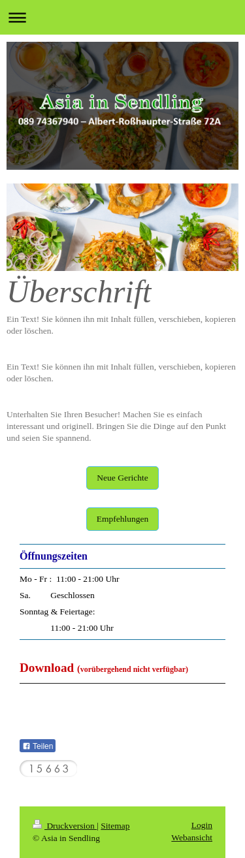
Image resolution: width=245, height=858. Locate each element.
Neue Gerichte (122, 478)
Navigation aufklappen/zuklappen (122, 17)
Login (201, 825)
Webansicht (191, 837)
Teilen (37, 746)
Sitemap (115, 826)
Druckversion (65, 826)
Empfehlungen (122, 519)
